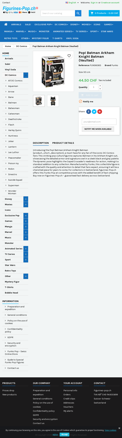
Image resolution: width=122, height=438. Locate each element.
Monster (44, 31)
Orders (67, 394)
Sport (93, 31)
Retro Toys (10, 38)
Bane (10, 97)
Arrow (11, 91)
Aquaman (13, 86)
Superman (13, 185)
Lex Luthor (13, 152)
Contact (6, 2)
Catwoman (13, 113)
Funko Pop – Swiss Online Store (15, 352)
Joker (11, 141)
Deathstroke (14, 119)
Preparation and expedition (14, 308)
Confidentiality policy (13, 330)
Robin (11, 169)
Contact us (13, 368)
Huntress (13, 135)
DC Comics (61, 24)
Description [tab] (41, 142)
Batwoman (13, 108)
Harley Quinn (14, 130)
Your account (72, 383)
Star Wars (107, 31)
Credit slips (69, 398)
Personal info (70, 390)
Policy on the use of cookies (16, 322)
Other (24, 38)
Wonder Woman (12, 192)
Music (31, 31)
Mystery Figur (40, 38)
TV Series (81, 31)
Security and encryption (12, 344)
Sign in (94, 2)
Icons (97, 24)
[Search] (61, 13)
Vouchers (68, 407)
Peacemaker (14, 158)
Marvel (20, 31)
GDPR (10, 337)
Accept (64, 434)
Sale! (28, 24)
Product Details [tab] (63, 142)
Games (108, 24)
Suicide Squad (15, 180)
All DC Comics (15, 80)
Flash (11, 124)
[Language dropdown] (72, 2)
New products (9, 394)
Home (5, 53)
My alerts (68, 411)
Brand (108, 65)
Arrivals (16, 24)
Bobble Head (11, 292)
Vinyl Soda (72, 38)
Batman (12, 102)
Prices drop (8, 390)
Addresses (68, 402)
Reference (84, 65)
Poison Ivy (13, 163)
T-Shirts (57, 38)
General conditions (17, 315)
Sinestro (12, 174)
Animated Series (62, 31)
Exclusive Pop (43, 24)
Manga (8, 31)
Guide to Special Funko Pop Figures (14, 361)
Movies (86, 24)
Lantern (12, 146)
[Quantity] (93, 87)
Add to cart (89, 95)
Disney (74, 24)
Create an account (110, 2)
